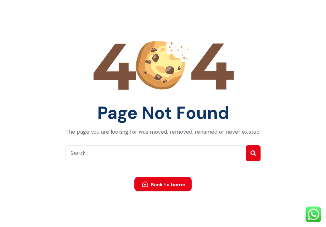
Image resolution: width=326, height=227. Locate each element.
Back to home (163, 184)
